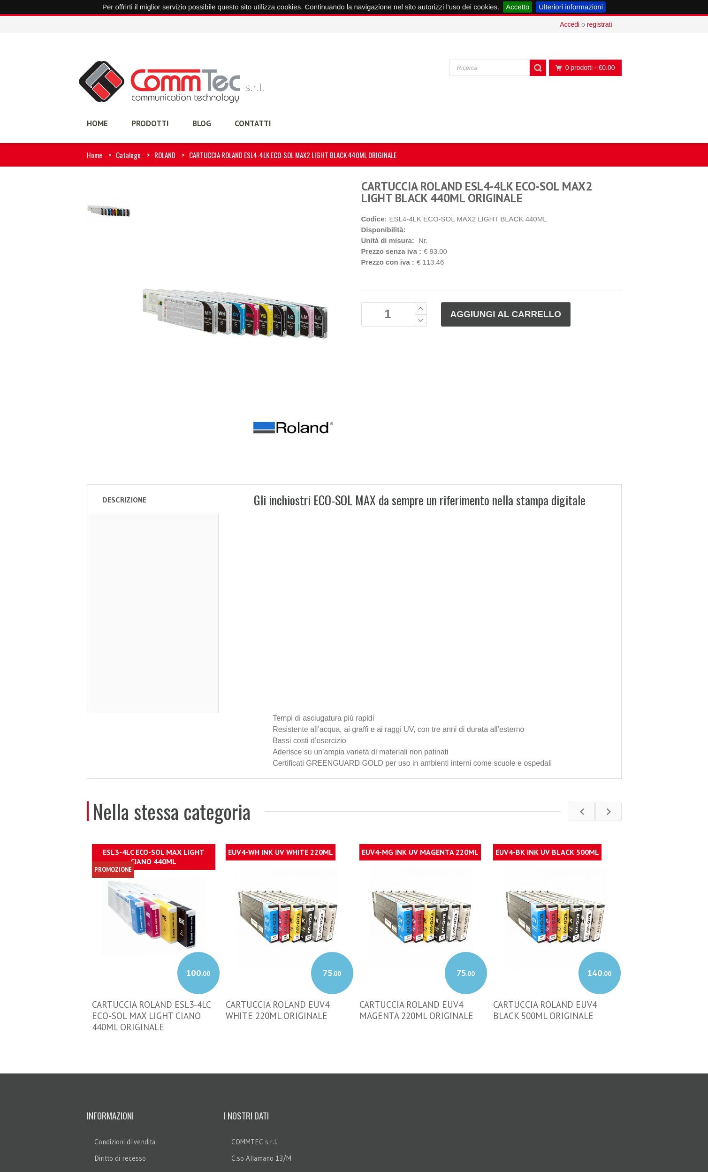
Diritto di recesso (120, 1092)
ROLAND (164, 155)
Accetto (517, 7)
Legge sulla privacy (123, 1125)
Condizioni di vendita (124, 1076)
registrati (599, 24)
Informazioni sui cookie (128, 1108)
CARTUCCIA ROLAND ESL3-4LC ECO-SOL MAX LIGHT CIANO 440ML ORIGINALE (151, 950)
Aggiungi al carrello (505, 314)
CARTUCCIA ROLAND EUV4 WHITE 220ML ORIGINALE (277, 944)
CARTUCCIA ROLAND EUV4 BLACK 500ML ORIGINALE (545, 944)
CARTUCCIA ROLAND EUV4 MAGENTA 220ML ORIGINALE (416, 944)
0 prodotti (582, 68)
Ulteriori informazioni (571, 7)
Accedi (569, 24)
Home (94, 155)
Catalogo (128, 155)
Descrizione (124, 499)
